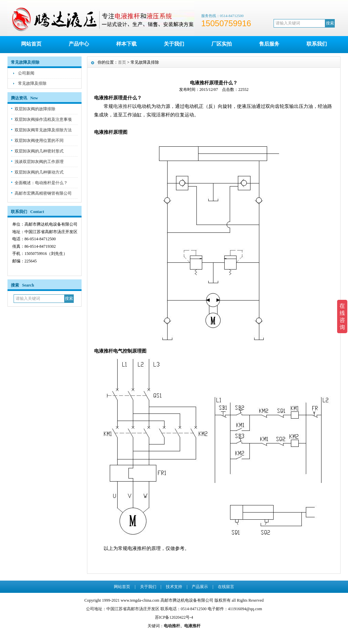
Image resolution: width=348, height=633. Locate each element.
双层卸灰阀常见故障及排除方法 (43, 130)
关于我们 (174, 44)
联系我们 (317, 44)
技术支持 (174, 586)
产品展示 (200, 586)
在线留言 (226, 586)
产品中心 (79, 44)
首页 (122, 62)
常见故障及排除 (32, 83)
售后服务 (269, 44)
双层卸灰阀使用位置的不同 (39, 140)
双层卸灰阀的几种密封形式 (39, 151)
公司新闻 (26, 73)
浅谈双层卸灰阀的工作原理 (39, 161)
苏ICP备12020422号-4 (174, 617)
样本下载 (126, 44)
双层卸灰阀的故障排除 (35, 109)
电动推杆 (172, 625)
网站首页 (31, 44)
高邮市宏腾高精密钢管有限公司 (43, 193)
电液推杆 (122, 106)
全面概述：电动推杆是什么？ (41, 182)
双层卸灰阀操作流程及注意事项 (43, 119)
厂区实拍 (221, 44)
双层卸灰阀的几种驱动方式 (39, 172)
